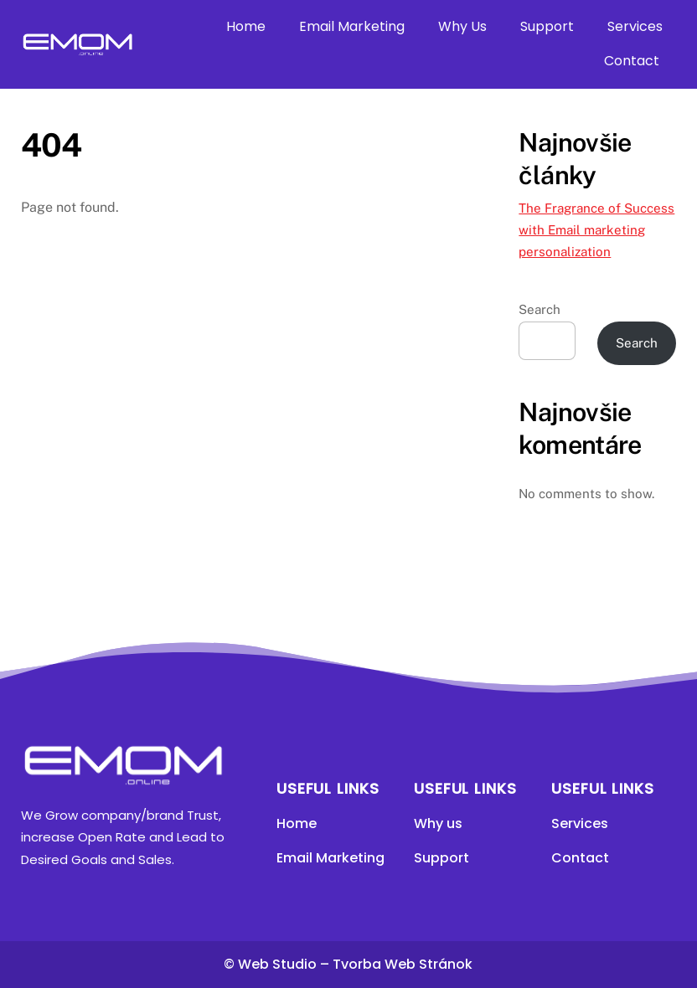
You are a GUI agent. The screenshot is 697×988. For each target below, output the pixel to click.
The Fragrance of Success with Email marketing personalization (596, 230)
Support (547, 26)
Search (539, 309)
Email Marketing (352, 26)
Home (246, 26)
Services (635, 26)
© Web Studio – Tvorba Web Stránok (348, 964)
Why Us (462, 26)
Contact (631, 60)
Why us (438, 823)
